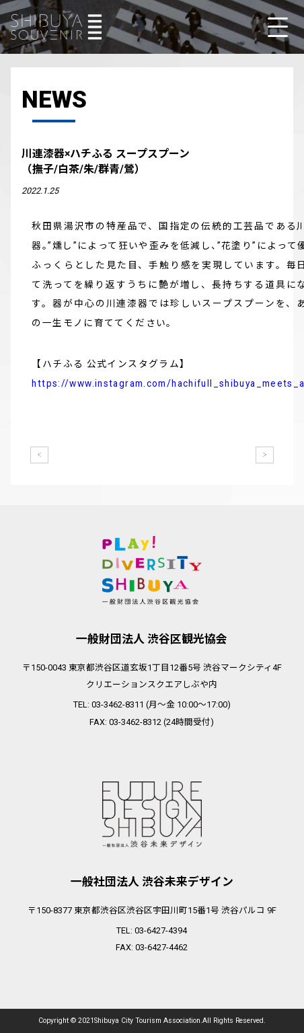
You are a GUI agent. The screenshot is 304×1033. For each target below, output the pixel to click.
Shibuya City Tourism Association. (148, 1021)
